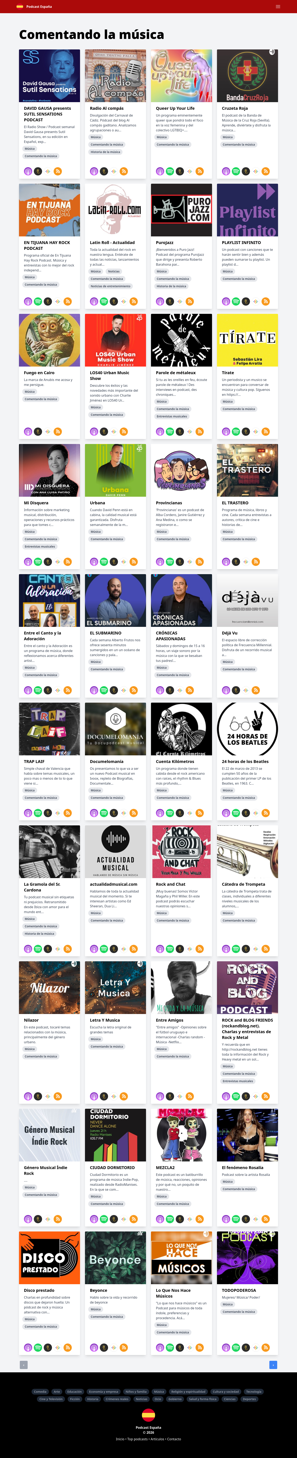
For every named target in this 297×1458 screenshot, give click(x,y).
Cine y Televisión (50, 1399)
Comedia (40, 1392)
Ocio (158, 1399)
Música (159, 1392)
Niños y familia (136, 1392)
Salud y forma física (203, 1399)
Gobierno (175, 1399)
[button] (278, 6)
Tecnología (253, 1392)
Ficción (75, 1399)
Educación (74, 1392)
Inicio (120, 1439)
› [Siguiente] (273, 1365)
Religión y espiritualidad (188, 1392)
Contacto (174, 1439)
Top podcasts (137, 1439)
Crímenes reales (117, 1399)
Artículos (157, 1439)
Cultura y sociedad (226, 1392)
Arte (57, 1392)
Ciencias (230, 1399)
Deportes (249, 1399)
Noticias (141, 1399)
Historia (92, 1399)
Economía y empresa (103, 1392)
